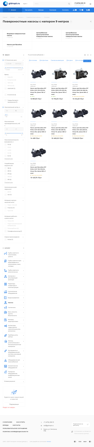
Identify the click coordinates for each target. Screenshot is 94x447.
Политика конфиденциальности (15, 431)
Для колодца (79, 60)
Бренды (6, 425)
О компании (7, 422)
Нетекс (49, 441)
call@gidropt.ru (49, 425)
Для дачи (70, 60)
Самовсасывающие (57, 60)
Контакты (16, 425)
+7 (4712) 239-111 (79, 3)
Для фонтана (44, 60)
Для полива (33, 60)
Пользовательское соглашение (15, 428)
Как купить (20, 422)
